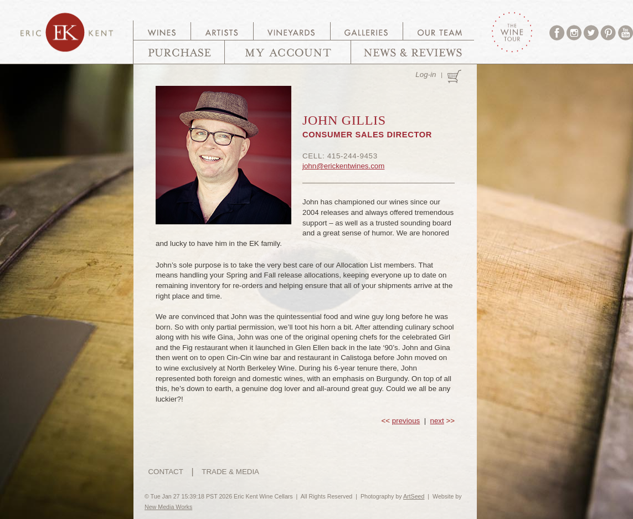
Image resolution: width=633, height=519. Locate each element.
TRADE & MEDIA (230, 471)
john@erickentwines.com (343, 166)
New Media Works (168, 506)
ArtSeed (414, 496)
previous (406, 421)
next (437, 421)
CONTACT (165, 471)
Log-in (425, 74)
